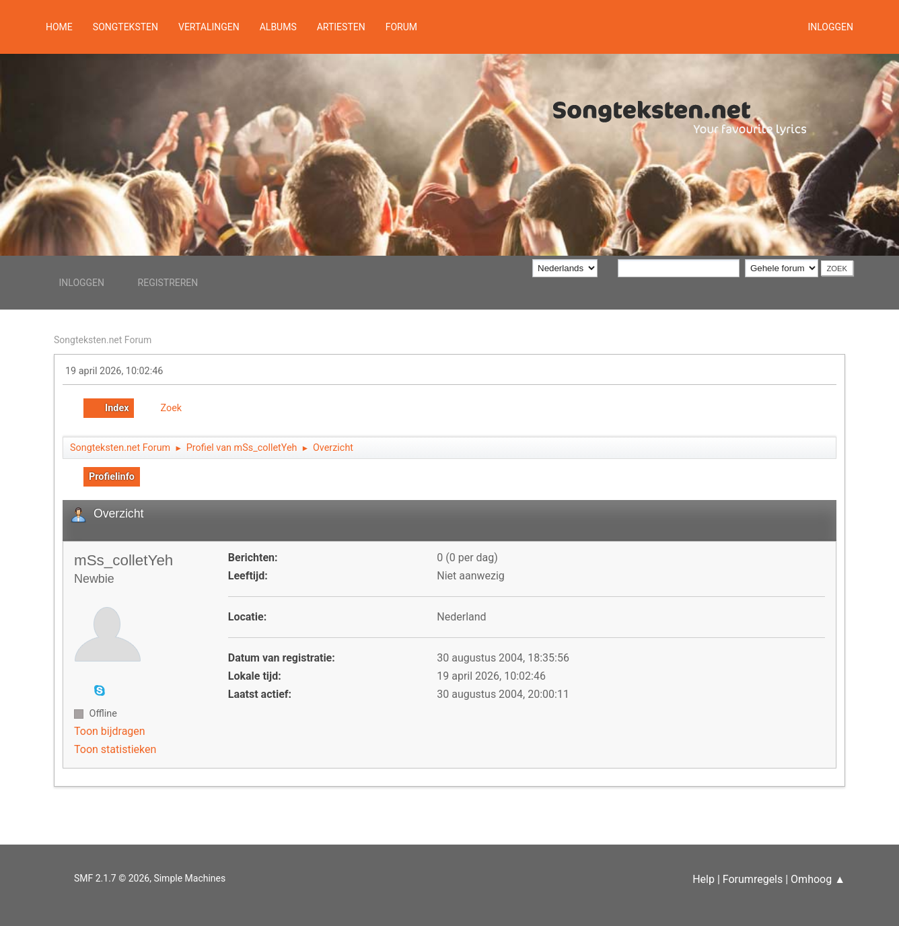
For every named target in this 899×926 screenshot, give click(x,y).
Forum (401, 27)
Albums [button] (278, 27)
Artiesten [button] (341, 27)
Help (703, 879)
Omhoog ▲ (818, 879)
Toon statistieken (115, 749)
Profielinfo (112, 477)
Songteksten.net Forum (102, 339)
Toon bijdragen (109, 731)
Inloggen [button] (830, 27)
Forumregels (753, 879)
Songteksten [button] (125, 27)
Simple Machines (189, 878)
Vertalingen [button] (209, 27)
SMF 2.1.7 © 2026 (111, 878)
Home (59, 27)
